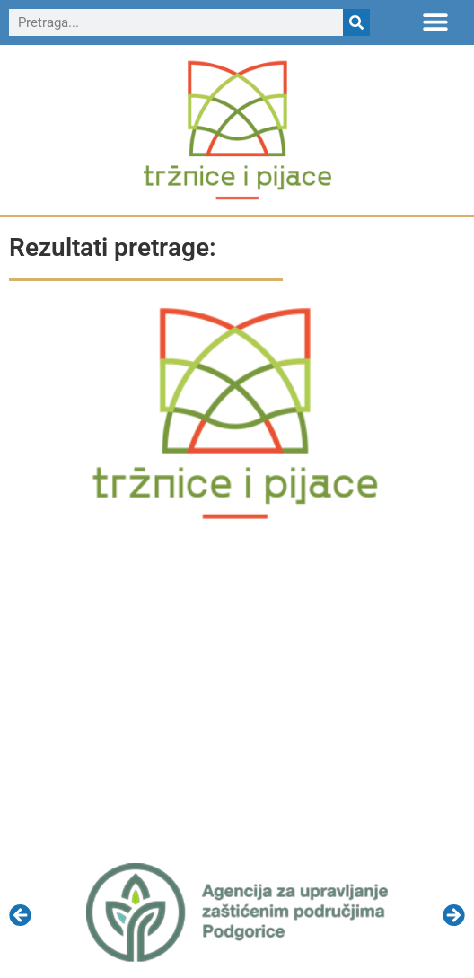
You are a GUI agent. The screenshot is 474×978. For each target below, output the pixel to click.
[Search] (356, 22)
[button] (436, 21)
